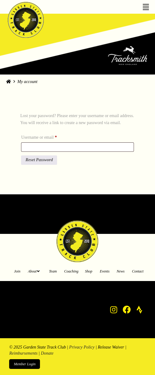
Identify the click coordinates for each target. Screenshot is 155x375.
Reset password (39, 160)
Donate (47, 353)
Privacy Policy (82, 347)
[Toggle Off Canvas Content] (146, 5)
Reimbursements (23, 353)
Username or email (46, 136)
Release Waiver (111, 347)
